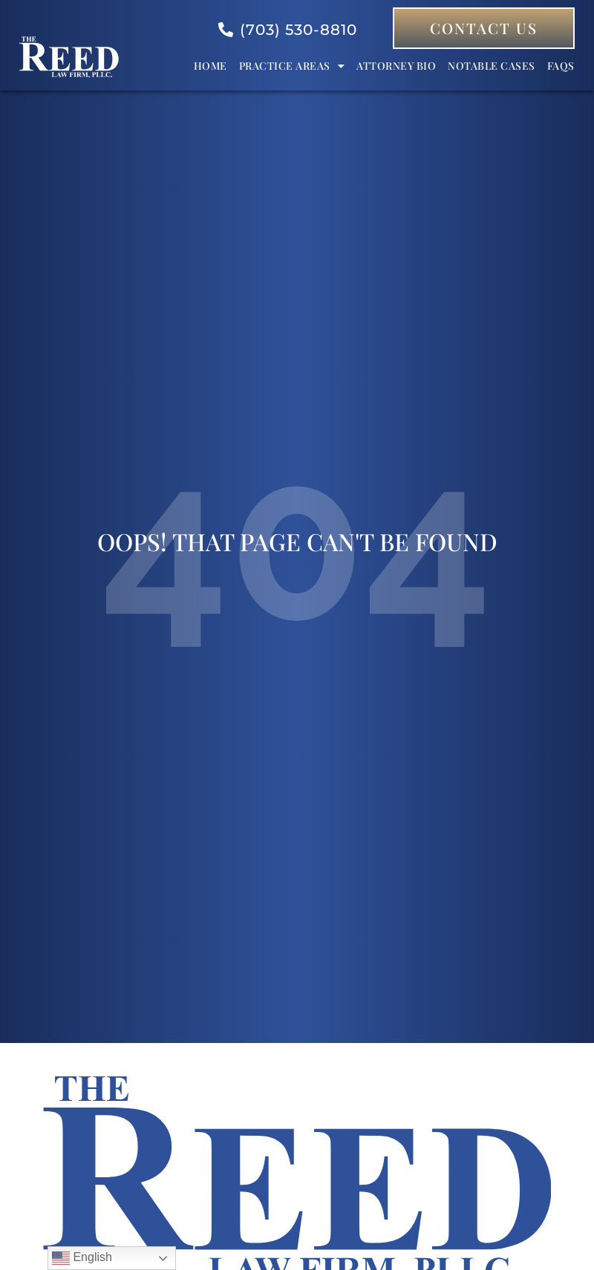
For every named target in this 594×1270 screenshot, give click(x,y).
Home (210, 66)
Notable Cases (491, 66)
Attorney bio (396, 66)
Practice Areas (292, 66)
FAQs (561, 66)
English (82, 1258)
